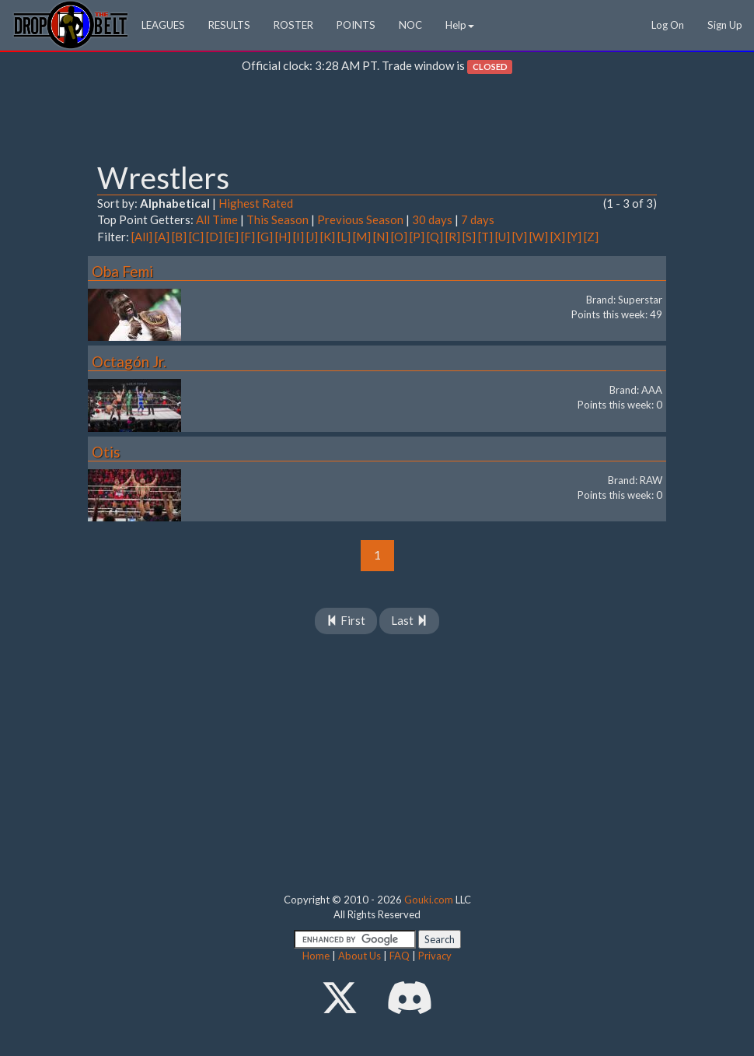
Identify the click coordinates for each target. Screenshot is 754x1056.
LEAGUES (163, 25)
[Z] (591, 237)
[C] (196, 237)
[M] (362, 237)
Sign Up (724, 25)
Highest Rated (255, 203)
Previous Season (360, 219)
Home (316, 955)
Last (409, 620)
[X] (557, 237)
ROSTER (293, 25)
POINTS (356, 25)
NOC (410, 25)
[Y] (574, 237)
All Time (217, 219)
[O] (399, 237)
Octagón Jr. (129, 361)
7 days (477, 219)
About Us (359, 955)
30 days (432, 219)
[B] (179, 237)
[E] (232, 237)
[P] (417, 237)
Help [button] (459, 25)
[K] (327, 237)
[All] (141, 237)
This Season (277, 219)
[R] (452, 237)
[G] (265, 237)
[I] (298, 237)
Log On (667, 25)
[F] (248, 237)
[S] (469, 237)
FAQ (399, 955)
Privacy (435, 955)
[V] (519, 237)
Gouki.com (428, 899)
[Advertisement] (377, 121)
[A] (162, 237)
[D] (214, 237)
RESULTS (229, 25)
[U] (502, 237)
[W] (538, 237)
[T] (485, 237)
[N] (381, 237)
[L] (344, 237)
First (345, 620)
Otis (106, 452)
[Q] (435, 237)
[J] (312, 237)
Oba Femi (122, 271)
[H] (283, 237)
